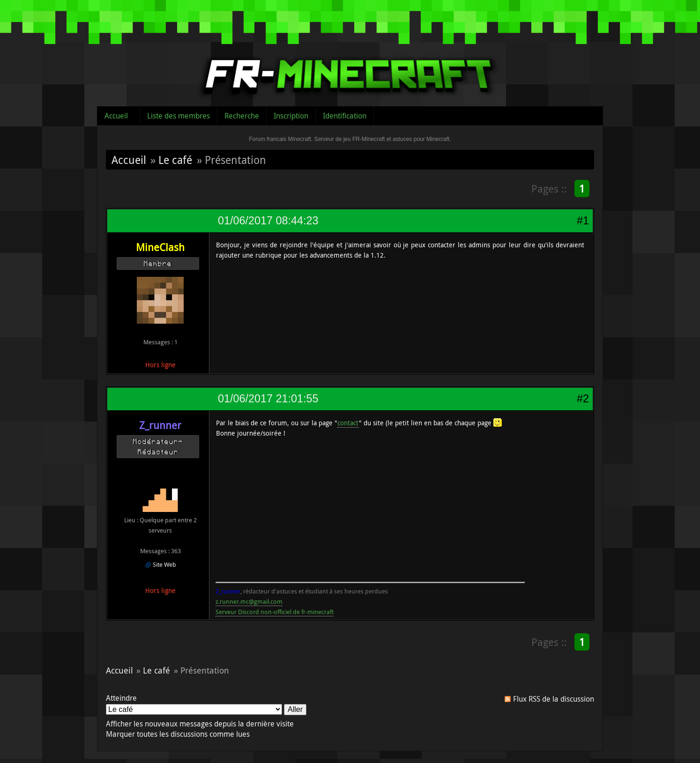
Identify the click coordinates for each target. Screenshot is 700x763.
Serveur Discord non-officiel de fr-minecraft (275, 611)
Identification (344, 116)
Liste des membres (178, 116)
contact (348, 422)
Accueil (116, 116)
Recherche (241, 116)
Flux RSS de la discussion (553, 699)
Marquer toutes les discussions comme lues (178, 734)
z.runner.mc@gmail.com (249, 601)
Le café (175, 159)
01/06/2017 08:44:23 (268, 221)
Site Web (164, 564)
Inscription (291, 116)
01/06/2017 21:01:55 (268, 399)
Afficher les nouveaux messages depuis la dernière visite (200, 724)
